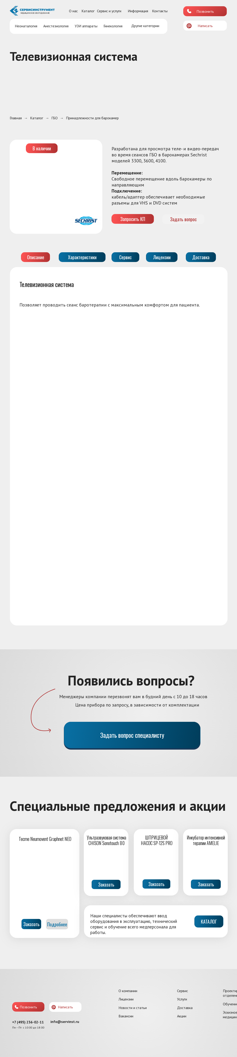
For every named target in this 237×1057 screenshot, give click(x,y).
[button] (189, 26)
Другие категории (145, 25)
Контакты (160, 11)
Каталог (87, 11)
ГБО (54, 118)
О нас (73, 11)
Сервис (182, 990)
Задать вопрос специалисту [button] (132, 735)
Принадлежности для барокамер (92, 118)
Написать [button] (205, 25)
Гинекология (112, 26)
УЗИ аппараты (86, 26)
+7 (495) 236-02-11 (28, 1022)
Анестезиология (56, 26)
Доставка (185, 1007)
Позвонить (205, 11)
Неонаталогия (26, 26)
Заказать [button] (106, 884)
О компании (127, 990)
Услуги (182, 999)
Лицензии (126, 999)
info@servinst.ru (64, 1021)
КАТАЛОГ (209, 921)
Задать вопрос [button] (183, 219)
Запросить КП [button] (132, 218)
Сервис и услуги (109, 11)
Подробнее (57, 924)
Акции (181, 1016)
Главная (16, 118)
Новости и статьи (132, 1007)
